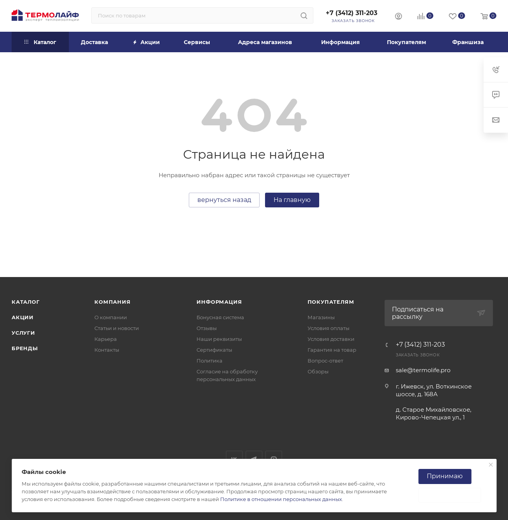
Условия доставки (331, 339)
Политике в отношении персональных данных (281, 499)
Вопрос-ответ (325, 361)
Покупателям (331, 302)
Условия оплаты (328, 328)
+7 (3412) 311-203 (351, 13)
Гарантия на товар (332, 350)
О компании (110, 317)
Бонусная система (220, 317)
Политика (209, 361)
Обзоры (318, 371)
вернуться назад (224, 200)
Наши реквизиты (219, 339)
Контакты (106, 350)
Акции (23, 317)
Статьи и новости (116, 328)
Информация (219, 302)
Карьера (105, 339)
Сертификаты (214, 350)
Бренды (25, 348)
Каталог (26, 302)
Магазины (321, 317)
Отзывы (207, 328)
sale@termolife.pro (423, 370)
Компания (112, 302)
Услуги (23, 333)
